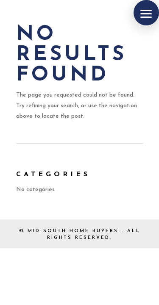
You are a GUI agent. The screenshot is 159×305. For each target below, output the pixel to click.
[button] (146, 12)
